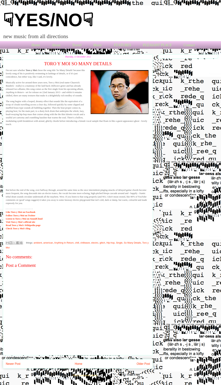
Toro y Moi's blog (18, 228)
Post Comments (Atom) (85, 375)
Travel (76, 45)
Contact (189, 45)
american (48, 242)
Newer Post (13, 363)
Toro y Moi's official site (20, 222)
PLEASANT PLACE (157, 45)
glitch (102, 242)
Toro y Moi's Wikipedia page (23, 225)
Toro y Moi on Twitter (20, 215)
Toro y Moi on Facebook (20, 212)
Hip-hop (110, 242)
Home (36, 45)
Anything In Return (64, 242)
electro (94, 242)
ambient (38, 242)
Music (97, 45)
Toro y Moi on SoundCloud (24, 218)
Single (119, 242)
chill (77, 242)
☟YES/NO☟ (48, 20)
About (56, 45)
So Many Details (132, 242)
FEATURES (122, 45)
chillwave (85, 242)
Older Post (143, 363)
